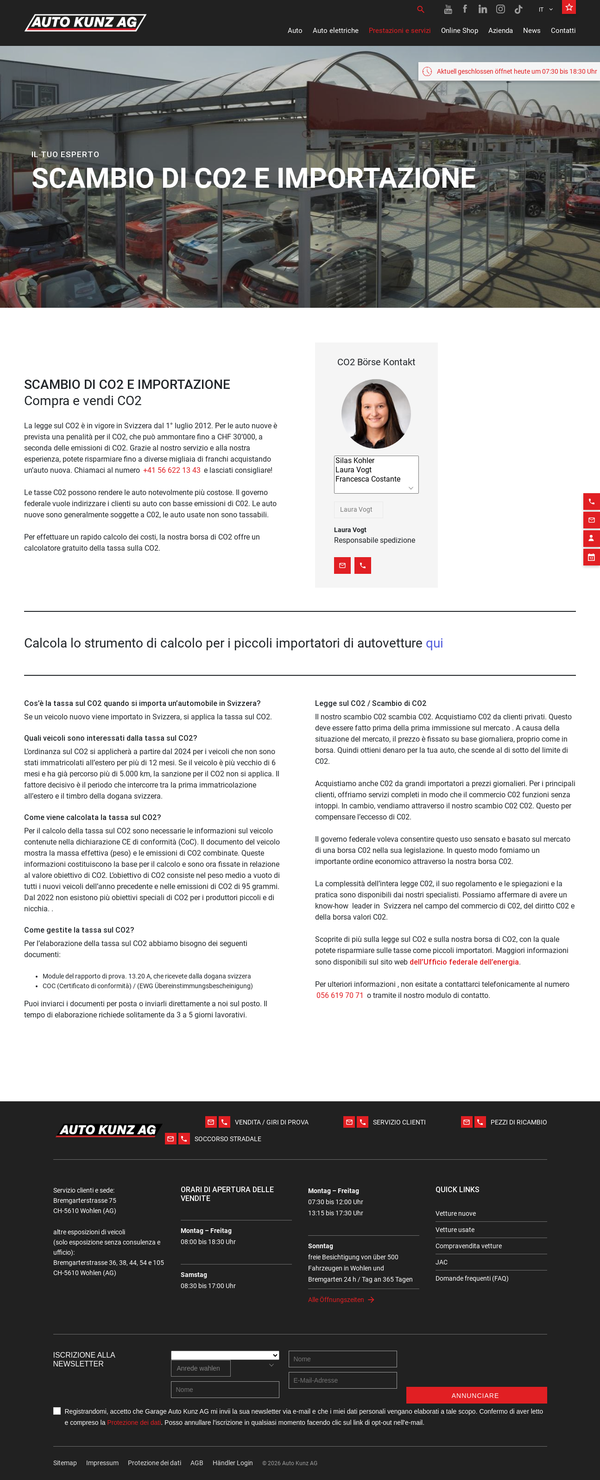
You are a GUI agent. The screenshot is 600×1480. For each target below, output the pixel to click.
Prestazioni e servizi (400, 30)
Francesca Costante (377, 479)
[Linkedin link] (483, 9)
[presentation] (476, 1369)
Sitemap (65, 1463)
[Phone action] (591, 476)
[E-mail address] (343, 1380)
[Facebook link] (465, 9)
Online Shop (459, 30)
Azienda (500, 30)
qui (434, 643)
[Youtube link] (448, 9)
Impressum (102, 1463)
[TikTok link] (518, 9)
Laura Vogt (377, 470)
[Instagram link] (500, 9)
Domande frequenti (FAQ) (472, 1278)
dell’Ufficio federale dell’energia (464, 961)
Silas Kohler (377, 460)
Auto (295, 30)
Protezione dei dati (134, 1422)
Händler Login (233, 1463)
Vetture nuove (456, 1213)
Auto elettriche (336, 30)
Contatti (563, 30)
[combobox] (358, 510)
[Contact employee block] (591, 513)
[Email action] (591, 494)
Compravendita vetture (469, 1246)
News (532, 30)
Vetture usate (455, 1229)
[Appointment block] (591, 531)
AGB (196, 1463)
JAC (442, 1262)
